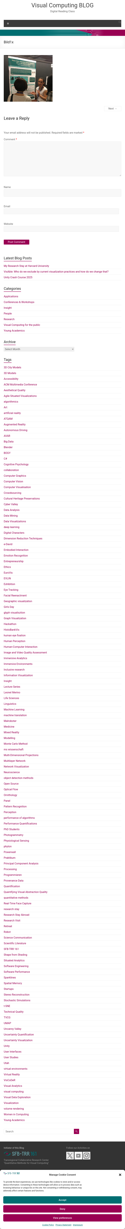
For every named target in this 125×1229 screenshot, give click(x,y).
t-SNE (7, 1006)
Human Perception (14, 641)
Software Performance (17, 971)
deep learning (11, 527)
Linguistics (10, 703)
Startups (9, 988)
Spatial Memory (13, 983)
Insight (8, 307)
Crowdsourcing (12, 492)
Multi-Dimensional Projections (21, 755)
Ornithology (10, 795)
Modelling (9, 738)
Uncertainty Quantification (19, 1034)
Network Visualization (16, 766)
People (8, 313)
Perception (10, 812)
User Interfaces (12, 1051)
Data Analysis (12, 510)
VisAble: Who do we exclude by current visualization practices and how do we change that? (56, 271)
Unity (7, 1046)
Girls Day (9, 606)
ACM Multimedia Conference (20, 384)
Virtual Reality (12, 1074)
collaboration (11, 470)
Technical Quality (13, 1011)
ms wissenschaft (13, 749)
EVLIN (7, 578)
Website (8, 223)
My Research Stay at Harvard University (26, 265)
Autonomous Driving (15, 430)
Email (7, 206)
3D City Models (12, 367)
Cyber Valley (11, 504)
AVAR (7, 435)
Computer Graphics (15, 475)
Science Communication (18, 937)
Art (5, 407)
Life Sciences (11, 698)
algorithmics (11, 401)
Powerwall (10, 852)
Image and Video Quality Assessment (25, 652)
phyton (8, 846)
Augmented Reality (15, 424)
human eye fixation (15, 635)
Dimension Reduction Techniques (23, 538)
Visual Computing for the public (22, 324)
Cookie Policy (48, 1225)
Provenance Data (13, 880)
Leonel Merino (12, 692)
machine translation (15, 715)
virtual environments (15, 1068)
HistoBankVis (11, 629)
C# (5, 458)
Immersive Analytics (15, 658)
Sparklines (10, 977)
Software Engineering (16, 966)
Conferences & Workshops (19, 302)
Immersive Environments (18, 663)
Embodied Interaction (16, 549)
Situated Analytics (14, 960)
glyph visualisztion (14, 612)
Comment (10, 139)
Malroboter (10, 721)
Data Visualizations (15, 521)
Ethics (7, 567)
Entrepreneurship (13, 561)
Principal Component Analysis (21, 863)
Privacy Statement (63, 1225)
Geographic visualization (18, 601)
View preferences (62, 1217)
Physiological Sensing (16, 840)
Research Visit (12, 920)
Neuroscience (12, 772)
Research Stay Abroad (16, 914)
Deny (62, 1208)
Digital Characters (14, 532)
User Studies (11, 1057)
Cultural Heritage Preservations (22, 498)
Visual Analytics (13, 1085)
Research (9, 319)
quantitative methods (16, 897)
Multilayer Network (14, 760)
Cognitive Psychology (16, 464)
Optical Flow (11, 789)
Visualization (11, 1103)
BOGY (7, 453)
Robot (7, 931)
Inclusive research (14, 669)
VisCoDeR (9, 1080)
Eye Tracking (11, 589)
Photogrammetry (13, 835)
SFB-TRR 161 (11, 949)
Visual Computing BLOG (62, 5)
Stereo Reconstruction (16, 994)
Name (7, 187)
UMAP (7, 1023)
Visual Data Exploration (17, 1097)
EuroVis (8, 572)
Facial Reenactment (15, 595)
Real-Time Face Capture (17, 903)
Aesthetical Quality (14, 390)
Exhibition (9, 584)
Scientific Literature (15, 943)
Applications (11, 296)
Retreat (8, 926)
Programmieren (13, 874)
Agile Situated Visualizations (20, 396)
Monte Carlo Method (16, 743)
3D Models (10, 373)
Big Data (9, 441)
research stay (11, 909)
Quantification (12, 886)
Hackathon (10, 624)
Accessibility (11, 378)
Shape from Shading (15, 954)
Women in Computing (16, 1114)
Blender (8, 447)
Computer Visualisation (17, 487)
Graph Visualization (15, 618)
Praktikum (9, 857)
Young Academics (14, 330)
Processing (10, 869)
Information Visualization (18, 675)
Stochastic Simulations (17, 1000)
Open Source (11, 783)
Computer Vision (13, 481)
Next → (112, 108)
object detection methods (18, 778)
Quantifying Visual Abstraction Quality (25, 892)
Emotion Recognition (16, 555)
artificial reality (12, 413)
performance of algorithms (19, 817)
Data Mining (11, 515)
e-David (8, 544)
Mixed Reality (11, 732)
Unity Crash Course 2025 (18, 277)
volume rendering (14, 1108)
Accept (62, 1200)
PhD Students (12, 829)
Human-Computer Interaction (20, 646)
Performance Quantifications (20, 823)
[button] (120, 1174)
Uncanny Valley (12, 1028)
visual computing (14, 1091)
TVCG (7, 1017)
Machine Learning (14, 709)
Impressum (78, 1225)
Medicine (9, 726)
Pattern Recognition (15, 806)
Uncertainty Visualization (18, 1040)
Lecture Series (12, 686)
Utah (6, 1063)
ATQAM (8, 418)
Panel (7, 800)
